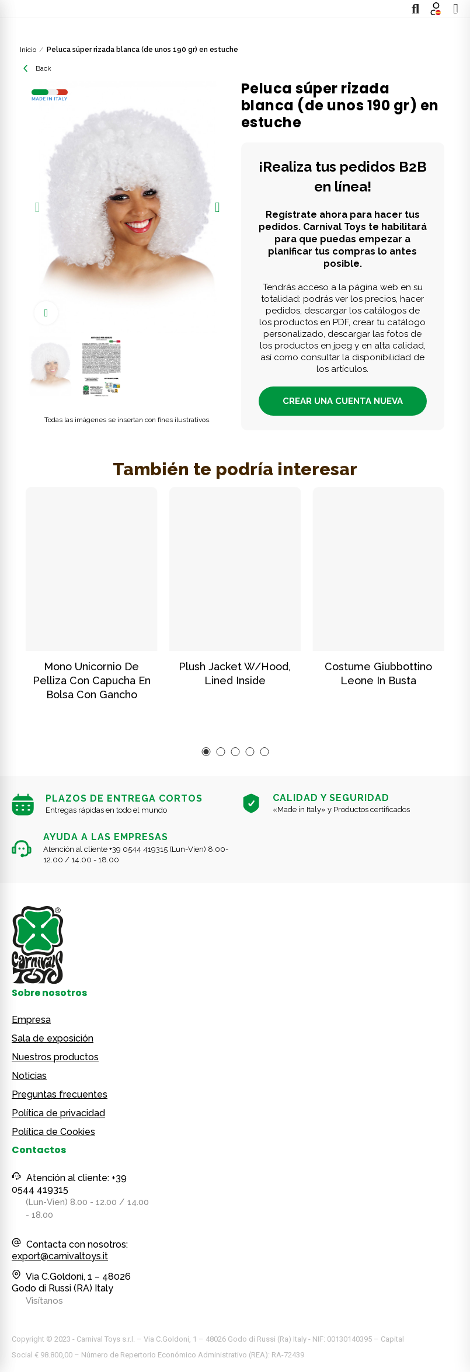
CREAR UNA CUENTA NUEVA (343, 401)
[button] (37, 207)
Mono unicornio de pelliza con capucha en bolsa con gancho (92, 680)
